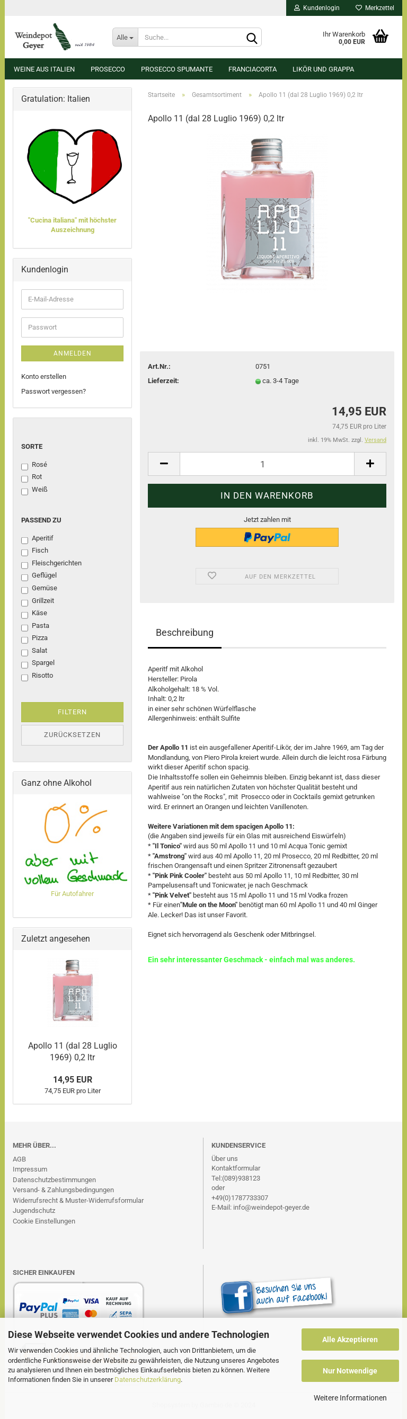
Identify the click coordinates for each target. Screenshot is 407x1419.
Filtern (72, 712)
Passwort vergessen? (53, 391)
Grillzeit (37, 601)
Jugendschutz (34, 1210)
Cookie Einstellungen (44, 1221)
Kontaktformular (235, 1168)
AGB (19, 1159)
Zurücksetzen (72, 735)
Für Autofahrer (72, 894)
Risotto (37, 676)
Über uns (224, 1159)
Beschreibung (185, 632)
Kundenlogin (317, 8)
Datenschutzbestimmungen (54, 1180)
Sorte (31, 446)
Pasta (35, 626)
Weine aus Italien (44, 69)
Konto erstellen (43, 376)
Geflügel (39, 576)
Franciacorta (252, 69)
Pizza (34, 638)
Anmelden (73, 353)
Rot (31, 477)
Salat (34, 651)
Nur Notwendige (350, 1371)
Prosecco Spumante (177, 69)
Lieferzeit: (163, 381)
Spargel (38, 663)
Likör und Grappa (323, 69)
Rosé (34, 465)
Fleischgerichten (51, 564)
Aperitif (37, 539)
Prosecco (108, 69)
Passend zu (41, 520)
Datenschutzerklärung (147, 1379)
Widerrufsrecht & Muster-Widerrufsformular (78, 1200)
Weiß (34, 490)
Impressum (30, 1169)
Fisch (34, 551)
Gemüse (39, 588)
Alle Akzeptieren (350, 1339)
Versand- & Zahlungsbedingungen (63, 1190)
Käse (34, 613)
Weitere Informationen (350, 1398)
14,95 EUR (72, 1080)
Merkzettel (375, 8)
